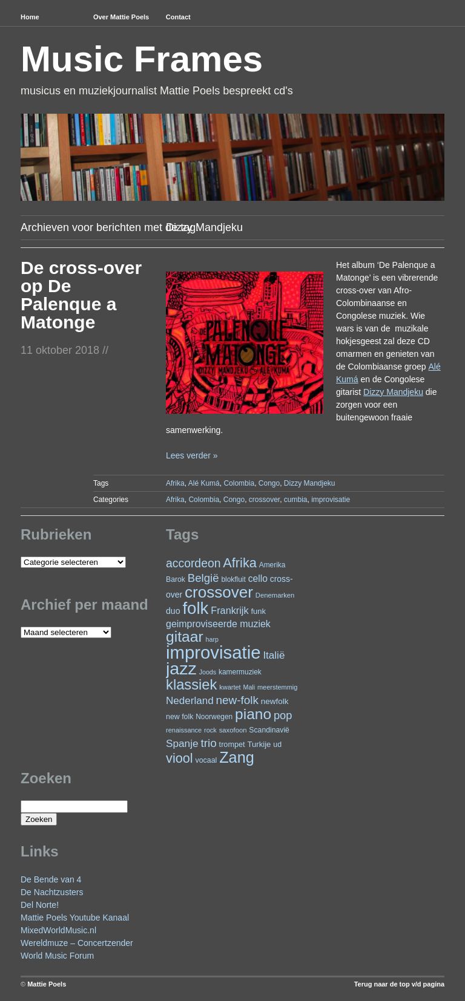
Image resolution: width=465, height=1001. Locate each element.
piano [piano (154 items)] (253, 714)
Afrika (175, 483)
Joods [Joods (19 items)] (207, 672)
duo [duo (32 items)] (173, 611)
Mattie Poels (46, 984)
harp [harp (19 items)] (212, 639)
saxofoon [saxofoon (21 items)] (233, 730)
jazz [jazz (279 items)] (181, 668)
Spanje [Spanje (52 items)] (182, 743)
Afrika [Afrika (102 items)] (239, 562)
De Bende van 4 (51, 879)
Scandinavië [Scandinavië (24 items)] (269, 730)
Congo (269, 483)
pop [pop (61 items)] (283, 715)
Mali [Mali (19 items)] (249, 687)
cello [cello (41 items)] (258, 578)
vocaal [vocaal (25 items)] (206, 760)
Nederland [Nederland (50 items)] (190, 700)
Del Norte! (40, 905)
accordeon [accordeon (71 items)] (193, 563)
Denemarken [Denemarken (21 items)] (275, 595)
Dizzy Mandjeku (309, 483)
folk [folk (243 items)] (195, 608)
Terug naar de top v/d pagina (399, 984)
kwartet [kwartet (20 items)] (229, 687)
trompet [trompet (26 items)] (232, 744)
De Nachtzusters (52, 892)
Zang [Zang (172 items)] (236, 757)
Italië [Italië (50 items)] (274, 655)
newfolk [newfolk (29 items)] (275, 701)
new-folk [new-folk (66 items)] (237, 700)
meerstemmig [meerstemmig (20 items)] (277, 687)
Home (30, 17)
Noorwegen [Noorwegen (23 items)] (214, 716)
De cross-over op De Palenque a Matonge (81, 295)
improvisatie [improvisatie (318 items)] (213, 652)
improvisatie (330, 499)
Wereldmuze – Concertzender (77, 943)
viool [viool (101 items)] (179, 758)
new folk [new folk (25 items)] (179, 716)
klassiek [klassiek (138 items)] (191, 685)
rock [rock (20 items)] (210, 730)
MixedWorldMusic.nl (58, 930)
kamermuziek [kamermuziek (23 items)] (240, 672)
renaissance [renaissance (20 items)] (184, 730)
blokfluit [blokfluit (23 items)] (233, 579)
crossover (264, 499)
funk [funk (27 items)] (258, 611)
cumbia (296, 499)
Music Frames (142, 59)
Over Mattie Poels (121, 17)
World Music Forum (57, 955)
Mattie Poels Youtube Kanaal (75, 917)
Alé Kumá (204, 483)
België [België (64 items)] (203, 578)
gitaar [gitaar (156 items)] (184, 636)
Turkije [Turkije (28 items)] (259, 744)
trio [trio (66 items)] (208, 743)
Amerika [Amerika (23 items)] (272, 565)
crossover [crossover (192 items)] (219, 592)
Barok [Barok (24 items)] (175, 579)
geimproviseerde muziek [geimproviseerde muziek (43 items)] (218, 624)
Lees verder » (192, 455)
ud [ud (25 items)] (277, 744)
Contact (178, 17)
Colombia (238, 483)
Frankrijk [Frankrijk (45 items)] (229, 610)
